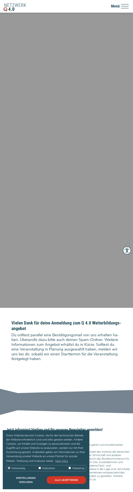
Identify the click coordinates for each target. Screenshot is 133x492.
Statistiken (47, 468)
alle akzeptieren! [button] (66, 480)
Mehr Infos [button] (61, 461)
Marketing (76, 468)
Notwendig (16, 468)
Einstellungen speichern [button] (26, 480)
